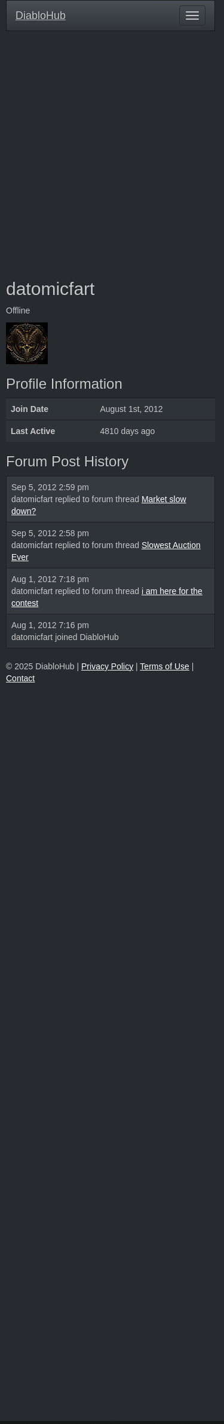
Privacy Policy (107, 666)
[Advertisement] (112, 155)
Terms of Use (164, 666)
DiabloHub (41, 14)
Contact (20, 678)
